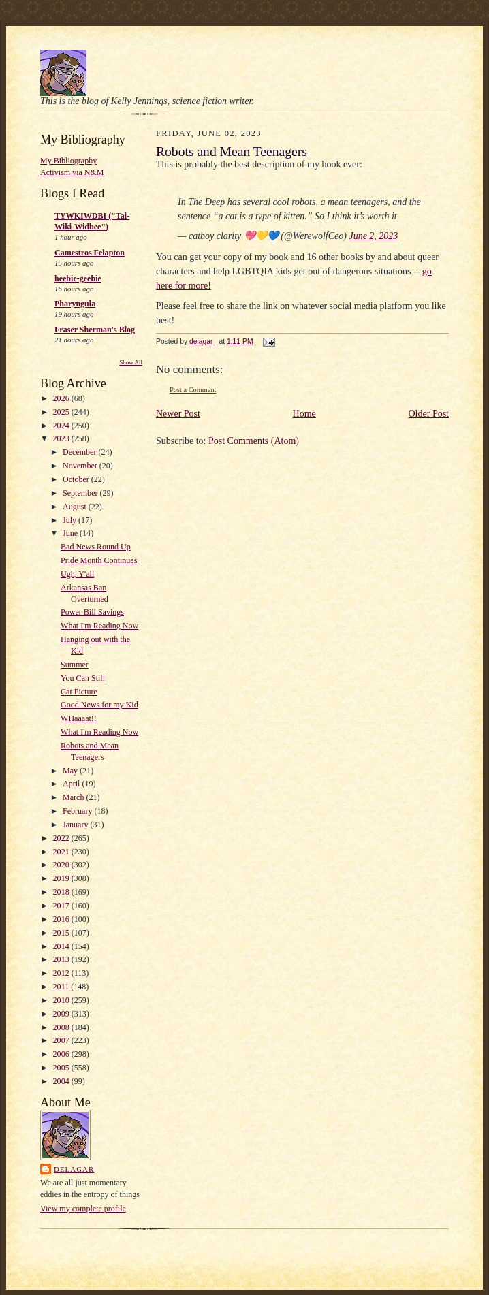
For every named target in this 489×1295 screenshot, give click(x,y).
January (76, 824)
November (81, 465)
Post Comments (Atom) (253, 441)
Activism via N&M (72, 172)
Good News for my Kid (99, 704)
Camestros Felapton (89, 252)
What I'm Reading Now (99, 625)
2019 (62, 878)
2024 (62, 425)
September (81, 493)
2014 (62, 946)
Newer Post (178, 414)
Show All (130, 362)
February (78, 811)
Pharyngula (74, 303)
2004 (62, 1081)
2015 (62, 933)
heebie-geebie (77, 278)
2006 (62, 1054)
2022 (62, 838)
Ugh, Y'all (77, 574)
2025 (62, 412)
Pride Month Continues (99, 560)
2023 (62, 438)
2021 (62, 852)
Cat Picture (79, 692)
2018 (62, 892)
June (71, 533)
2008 (62, 1027)
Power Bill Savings (92, 612)
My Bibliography (68, 160)
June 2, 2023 (373, 236)
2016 (62, 919)
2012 (62, 973)
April (72, 783)
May (71, 771)
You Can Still (83, 678)
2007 (62, 1040)
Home (304, 414)
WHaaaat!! (79, 718)
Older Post (429, 414)
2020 (62, 864)
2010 (62, 1000)
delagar (74, 1169)
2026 (62, 398)
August (76, 506)
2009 (62, 1014)
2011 (62, 986)
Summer (75, 664)
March (74, 797)
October (77, 479)
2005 (62, 1067)
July (70, 520)
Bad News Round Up (96, 546)
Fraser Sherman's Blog (94, 329)
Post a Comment (193, 390)
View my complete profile (83, 1208)
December (80, 452)
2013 (62, 959)
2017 (62, 905)
